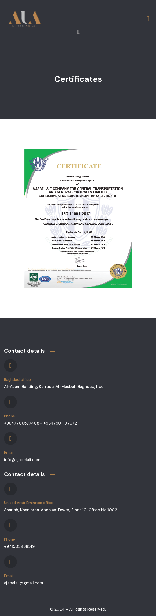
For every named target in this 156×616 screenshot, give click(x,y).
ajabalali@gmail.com (23, 583)
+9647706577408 (22, 423)
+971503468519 (19, 546)
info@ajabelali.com (22, 459)
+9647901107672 (60, 423)
